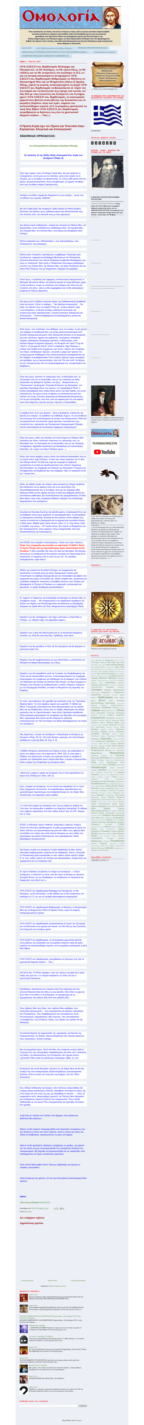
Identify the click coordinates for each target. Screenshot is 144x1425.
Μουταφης (101, 760)
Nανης (112, 846)
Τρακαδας (94, 822)
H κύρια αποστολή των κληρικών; (104, 52)
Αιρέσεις (93, 680)
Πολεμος (103, 797)
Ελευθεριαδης (110, 713)
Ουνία (93, 777)
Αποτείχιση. (120, 687)
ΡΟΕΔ (104, 801)
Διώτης (108, 710)
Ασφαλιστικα (105, 692)
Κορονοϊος (106, 738)
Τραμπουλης (102, 822)
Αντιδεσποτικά (103, 685)
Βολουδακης (110, 703)
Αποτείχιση (109, 687)
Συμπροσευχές (120, 813)
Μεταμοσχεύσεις (97, 750)
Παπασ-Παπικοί (115, 784)
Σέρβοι (93, 808)
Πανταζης (28, 1211)
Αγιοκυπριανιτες (110, 667)
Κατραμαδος (120, 731)
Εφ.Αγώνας (94, 722)
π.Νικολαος (94, 779)
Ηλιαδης (100, 725)
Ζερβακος (102, 722)
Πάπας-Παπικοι (100, 786)
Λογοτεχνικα (94, 743)
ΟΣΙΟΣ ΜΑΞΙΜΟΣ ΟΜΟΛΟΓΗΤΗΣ (101, 772)
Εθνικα (120, 710)
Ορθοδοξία (102, 770)
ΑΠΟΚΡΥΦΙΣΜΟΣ (96, 687)
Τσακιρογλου (95, 824)
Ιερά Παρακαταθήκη (97, 727)
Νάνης (101, 762)
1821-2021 (121, 660)
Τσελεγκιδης (108, 824)
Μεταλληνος (120, 748)
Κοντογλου (120, 736)
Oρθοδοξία (109, 848)
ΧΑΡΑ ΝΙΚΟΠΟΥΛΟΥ (107, 829)
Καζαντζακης (120, 729)
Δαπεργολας (106, 707)
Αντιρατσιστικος (112, 685)
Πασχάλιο (121, 788)
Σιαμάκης (121, 808)
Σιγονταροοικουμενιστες (100, 811)
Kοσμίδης (121, 843)
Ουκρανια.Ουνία (114, 774)
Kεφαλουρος (113, 843)
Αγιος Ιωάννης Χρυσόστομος (106, 673)
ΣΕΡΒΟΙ (121, 806)
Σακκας (109, 806)
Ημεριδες (105, 725)
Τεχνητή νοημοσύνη (101, 820)
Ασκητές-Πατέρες (95, 692)
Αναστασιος (121, 682)
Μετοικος (108, 750)
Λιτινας (117, 741)
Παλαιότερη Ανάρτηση (78, 1280)
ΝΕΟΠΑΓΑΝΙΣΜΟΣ (96, 764)
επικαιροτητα (120, 715)
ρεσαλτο (100, 801)
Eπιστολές (94, 843)
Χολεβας (114, 831)
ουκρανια (120, 772)
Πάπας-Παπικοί (112, 786)
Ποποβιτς (111, 797)
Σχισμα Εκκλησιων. (106, 818)
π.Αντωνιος (121, 777)
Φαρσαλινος (114, 826)
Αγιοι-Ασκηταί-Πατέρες (115, 665)
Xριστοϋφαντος (104, 850)
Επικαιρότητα (98, 717)
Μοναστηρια (95, 758)
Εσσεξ (122, 720)
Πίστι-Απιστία (119, 795)
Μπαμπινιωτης (109, 760)
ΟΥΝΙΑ (122, 774)
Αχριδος (122, 695)
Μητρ (113, 750)
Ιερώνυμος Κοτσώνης (112, 727)
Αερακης (94, 678)
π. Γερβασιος (99, 777)
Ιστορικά (103, 729)
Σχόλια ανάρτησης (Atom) (57, 1286)
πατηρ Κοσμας (95, 790)
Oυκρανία (116, 848)
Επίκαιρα (111, 715)
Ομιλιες (112, 767)
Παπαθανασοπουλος (99, 784)
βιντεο (93, 700)
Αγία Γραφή (111, 662)
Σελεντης (115, 806)
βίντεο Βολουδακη (116, 700)
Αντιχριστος (120, 685)
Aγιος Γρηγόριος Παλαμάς (108, 836)
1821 (116, 660)
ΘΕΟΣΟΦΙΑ (121, 725)
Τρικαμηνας (111, 822)
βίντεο (102, 700)
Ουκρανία (95, 774)
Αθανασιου (103, 678)
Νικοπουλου (120, 765)
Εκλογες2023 (101, 713)
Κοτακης (121, 739)
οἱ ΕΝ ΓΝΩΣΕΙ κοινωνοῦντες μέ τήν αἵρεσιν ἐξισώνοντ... (54, 48)
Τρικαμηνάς (120, 822)
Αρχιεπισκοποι (118, 690)
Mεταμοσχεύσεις (95, 845)
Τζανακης (110, 820)
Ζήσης (122, 722)
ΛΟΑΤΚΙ (122, 741)
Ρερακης (94, 801)
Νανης (93, 762)
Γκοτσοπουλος (95, 707)
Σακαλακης (102, 806)
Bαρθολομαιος (96, 841)
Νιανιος (104, 765)
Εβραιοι (113, 710)
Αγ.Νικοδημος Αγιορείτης (98, 662)
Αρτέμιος (107, 690)
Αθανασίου (112, 678)
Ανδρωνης (94, 685)
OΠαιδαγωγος (101, 848)
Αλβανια (101, 682)
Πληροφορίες (95, 797)
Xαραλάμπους (95, 850)
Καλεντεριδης (95, 731)
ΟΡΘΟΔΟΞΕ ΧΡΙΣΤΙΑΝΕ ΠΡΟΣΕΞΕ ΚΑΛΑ (92, 48)
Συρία (97, 818)
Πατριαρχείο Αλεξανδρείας (108, 790)
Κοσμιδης (115, 739)
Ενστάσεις (94, 715)
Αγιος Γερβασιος (108, 669)
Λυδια (100, 743)
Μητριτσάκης (120, 750)
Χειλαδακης (105, 831)
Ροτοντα (115, 801)
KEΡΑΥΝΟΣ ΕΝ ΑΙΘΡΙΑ (37, 1325)
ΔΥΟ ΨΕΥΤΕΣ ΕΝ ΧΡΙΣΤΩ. (38, 1365)
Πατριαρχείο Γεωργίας (105, 792)
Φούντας (94, 829)
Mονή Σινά (105, 846)
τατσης (93, 820)
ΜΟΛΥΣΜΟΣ (119, 755)
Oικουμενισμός (120, 846)
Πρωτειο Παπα (116, 799)
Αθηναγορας (120, 678)
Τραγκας (121, 820)
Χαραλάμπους (95, 831)
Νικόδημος (112, 765)
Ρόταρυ (109, 801)
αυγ (112, 692)
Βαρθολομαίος (105, 697)
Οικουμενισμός (99, 767)
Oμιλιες (93, 848)
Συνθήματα (106, 815)
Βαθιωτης (94, 697)
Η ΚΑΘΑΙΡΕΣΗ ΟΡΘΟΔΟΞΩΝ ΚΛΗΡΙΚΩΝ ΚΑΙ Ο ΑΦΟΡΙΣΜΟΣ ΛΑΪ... (46, 56)
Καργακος (104, 731)
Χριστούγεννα (102, 833)
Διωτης (103, 710)
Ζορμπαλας (94, 725)
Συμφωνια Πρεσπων (96, 815)
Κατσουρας (105, 734)
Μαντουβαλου (94, 745)
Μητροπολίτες (117, 752)
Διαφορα (122, 707)
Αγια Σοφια (120, 662)
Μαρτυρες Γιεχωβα (105, 746)
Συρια (93, 818)
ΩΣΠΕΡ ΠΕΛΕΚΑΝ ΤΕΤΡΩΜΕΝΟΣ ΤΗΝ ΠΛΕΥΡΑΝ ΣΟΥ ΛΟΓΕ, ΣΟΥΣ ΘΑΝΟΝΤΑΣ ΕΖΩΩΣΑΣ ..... (55, 52)
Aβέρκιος (109, 833)
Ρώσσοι (121, 804)
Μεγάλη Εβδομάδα (118, 746)
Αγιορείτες (101, 669)
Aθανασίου (121, 836)
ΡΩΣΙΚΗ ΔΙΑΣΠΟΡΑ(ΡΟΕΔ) (100, 804)
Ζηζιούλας (110, 722)
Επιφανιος (108, 720)
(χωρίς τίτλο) (33, 1294)
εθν (116, 710)
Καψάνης (114, 733)
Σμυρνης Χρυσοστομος (106, 813)
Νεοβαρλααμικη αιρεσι (115, 762)
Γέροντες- (104, 705)
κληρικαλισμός (111, 736)
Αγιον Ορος (119, 667)
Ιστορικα (94, 729)
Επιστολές (101, 720)
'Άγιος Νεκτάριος (96, 660)
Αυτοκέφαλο (114, 695)
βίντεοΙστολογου (97, 703)
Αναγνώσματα (110, 682)
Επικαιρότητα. (110, 718)
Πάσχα (117, 788)
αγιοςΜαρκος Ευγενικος (116, 676)
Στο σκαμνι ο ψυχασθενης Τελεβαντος (41, 1336)
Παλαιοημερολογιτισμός (99, 781)
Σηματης (107, 808)
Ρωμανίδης (121, 801)
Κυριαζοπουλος (101, 741)
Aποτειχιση (110, 838)
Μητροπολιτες (96, 753)
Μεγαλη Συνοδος (98, 748)
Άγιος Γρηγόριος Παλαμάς (106, 671)
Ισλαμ (122, 727)
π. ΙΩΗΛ (106, 777)
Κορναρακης (95, 739)
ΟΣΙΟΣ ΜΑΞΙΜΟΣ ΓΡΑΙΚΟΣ (116, 770)
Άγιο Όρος (94, 665)
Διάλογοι (115, 707)
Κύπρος (93, 741)
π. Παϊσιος (113, 777)
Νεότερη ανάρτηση (27, 1280)
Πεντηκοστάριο (109, 795)
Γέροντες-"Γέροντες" (117, 705)
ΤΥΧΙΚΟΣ (120, 824)
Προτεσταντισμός (106, 799)
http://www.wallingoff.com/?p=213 (35, 1202)
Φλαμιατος (121, 827)
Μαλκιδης (121, 743)
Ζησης (116, 722)
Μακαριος (114, 743)
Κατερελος (112, 731)
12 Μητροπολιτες (108, 660)
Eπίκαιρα (106, 841)
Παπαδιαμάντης (119, 781)
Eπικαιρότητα (117, 840)
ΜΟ (111, 755)
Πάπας (108, 783)
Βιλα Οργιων (119, 697)
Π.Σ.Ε (106, 779)
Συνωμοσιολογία (118, 815)
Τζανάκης (115, 820)
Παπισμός (102, 788)
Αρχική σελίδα (26, 48)
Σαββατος (94, 806)
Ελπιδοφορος (120, 713)
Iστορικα (103, 843)
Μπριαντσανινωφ (119, 760)
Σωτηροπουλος (118, 818)
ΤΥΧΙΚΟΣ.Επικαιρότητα (97, 826)
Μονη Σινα (113, 758)
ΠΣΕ (123, 799)
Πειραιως (100, 795)
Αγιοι (100, 664)
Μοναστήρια (104, 758)
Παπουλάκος (110, 788)
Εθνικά (93, 713)
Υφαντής (107, 827)
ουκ (115, 772)
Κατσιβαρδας (95, 734)
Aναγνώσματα (96, 838)
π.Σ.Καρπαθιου (120, 779)
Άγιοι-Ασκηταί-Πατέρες (98, 667)
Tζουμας (122, 848)
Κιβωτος (103, 736)
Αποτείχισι (96, 689)
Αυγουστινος (119, 692)
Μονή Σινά (120, 758)
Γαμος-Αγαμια (120, 703)
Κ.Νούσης (110, 729)
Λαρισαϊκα (110, 741)
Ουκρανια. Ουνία (104, 774)
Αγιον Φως (94, 669)
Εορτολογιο (102, 715)
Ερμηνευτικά (115, 720)
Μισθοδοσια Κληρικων (99, 755)
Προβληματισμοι (96, 799)
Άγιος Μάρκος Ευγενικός (102, 676)
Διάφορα (95, 710)
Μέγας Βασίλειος (111, 748)
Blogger (78, 1420)
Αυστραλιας (106, 695)
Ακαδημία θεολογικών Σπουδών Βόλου (107, 680)
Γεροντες (94, 705)
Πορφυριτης (120, 797)
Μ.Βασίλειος (106, 743)
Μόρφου (93, 760)
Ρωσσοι (114, 804)
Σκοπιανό (114, 811)
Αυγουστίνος (96, 695)
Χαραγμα (121, 829)
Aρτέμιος (121, 838)
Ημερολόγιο (113, 725)
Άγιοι (103, 665)
